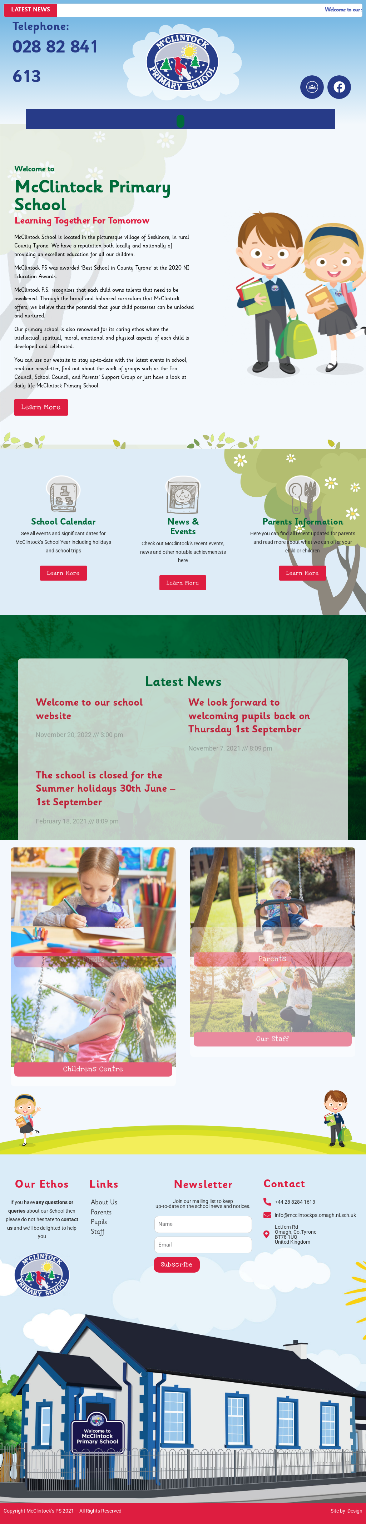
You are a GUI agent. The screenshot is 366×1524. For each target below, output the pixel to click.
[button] (180, 121)
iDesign (354, 1511)
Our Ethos (42, 1185)
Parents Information (302, 522)
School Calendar (63, 522)
